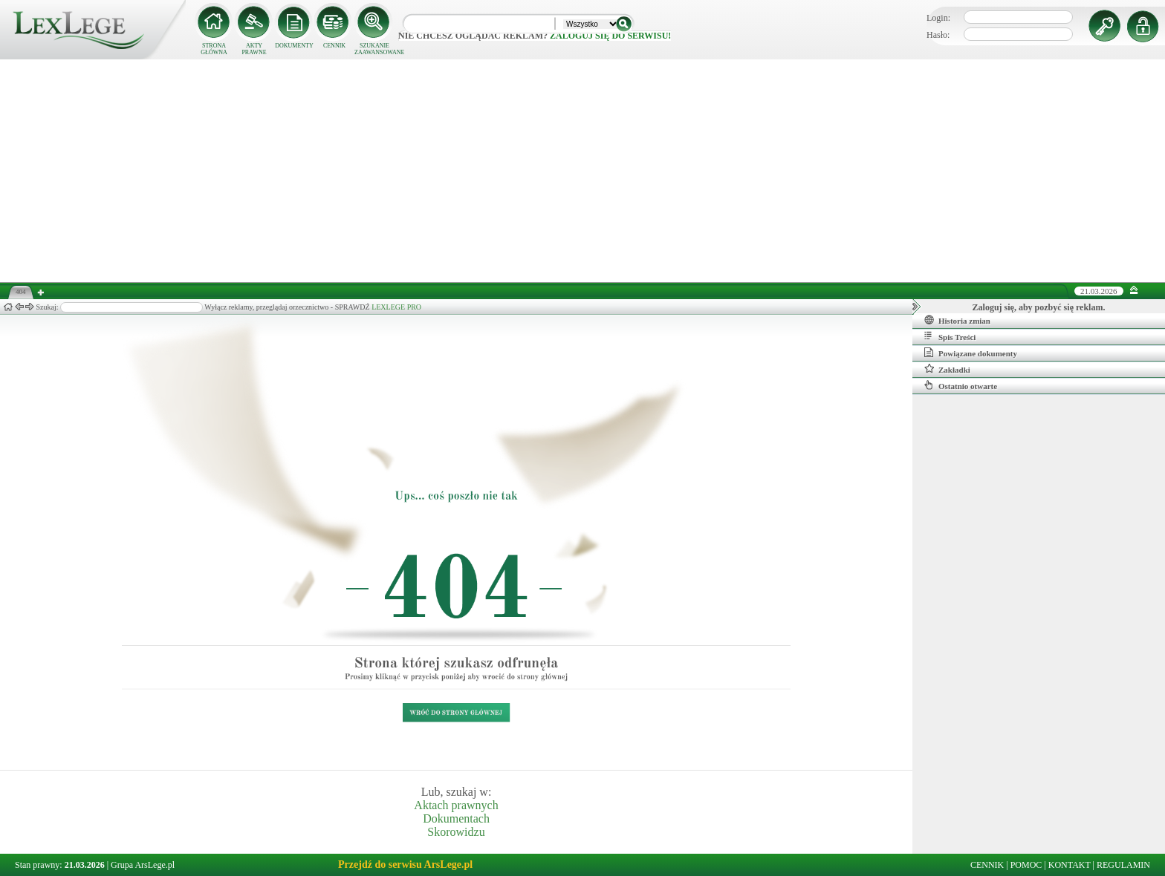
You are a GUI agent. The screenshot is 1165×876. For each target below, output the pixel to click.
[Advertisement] (582, 171)
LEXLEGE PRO (396, 307)
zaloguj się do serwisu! (610, 35)
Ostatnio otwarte (960, 385)
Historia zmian (957, 320)
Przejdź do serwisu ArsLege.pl (405, 864)
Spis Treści (950, 336)
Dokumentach (456, 818)
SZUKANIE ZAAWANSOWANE (374, 49)
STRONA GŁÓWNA (214, 49)
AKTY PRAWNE (253, 49)
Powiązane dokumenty (970, 352)
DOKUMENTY (294, 45)
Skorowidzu (455, 832)
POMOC (1026, 865)
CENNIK (334, 45)
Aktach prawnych (456, 805)
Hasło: (938, 35)
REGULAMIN (1123, 865)
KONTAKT (1069, 865)
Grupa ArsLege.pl (143, 865)
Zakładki (947, 369)
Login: (938, 18)
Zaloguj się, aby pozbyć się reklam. (1039, 307)
